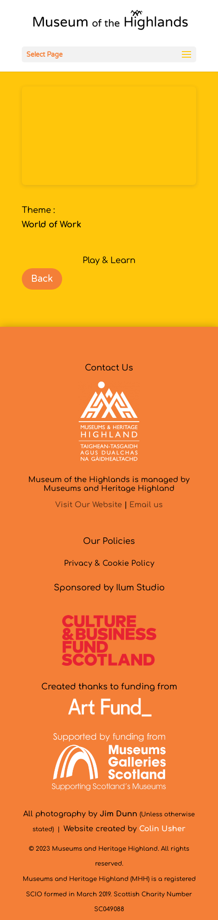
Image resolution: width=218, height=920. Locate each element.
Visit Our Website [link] (88, 505)
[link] (110, 23)
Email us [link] (146, 505)
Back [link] (42, 279)
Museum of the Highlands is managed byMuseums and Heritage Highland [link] (109, 484)
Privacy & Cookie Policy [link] (109, 563)
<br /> (109, 135)
